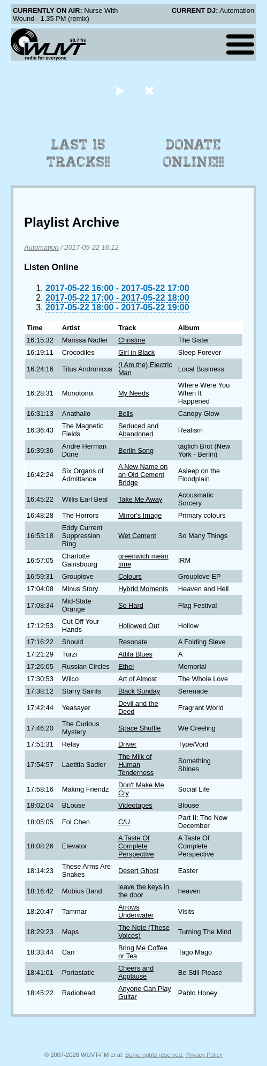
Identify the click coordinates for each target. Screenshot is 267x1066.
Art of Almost (137, 679)
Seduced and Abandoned (138, 430)
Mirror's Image (140, 515)
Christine (132, 340)
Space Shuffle (139, 728)
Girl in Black (136, 352)
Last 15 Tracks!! (78, 153)
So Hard (130, 605)
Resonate (133, 642)
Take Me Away (140, 499)
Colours (130, 576)
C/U (124, 822)
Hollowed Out (138, 626)
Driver (127, 744)
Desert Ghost (138, 871)
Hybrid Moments (143, 589)
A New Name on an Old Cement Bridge (142, 475)
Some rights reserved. (154, 1055)
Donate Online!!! (193, 153)
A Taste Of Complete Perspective (136, 846)
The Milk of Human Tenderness (136, 764)
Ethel (126, 666)
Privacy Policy (204, 1055)
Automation (41, 247)
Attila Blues (135, 654)
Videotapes (135, 805)
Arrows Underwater (136, 911)
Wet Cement (137, 536)
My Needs (133, 393)
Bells (125, 413)
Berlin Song (136, 450)
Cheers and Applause (136, 972)
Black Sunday (139, 691)
